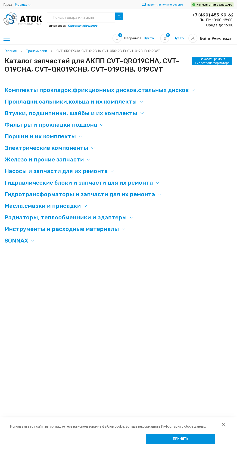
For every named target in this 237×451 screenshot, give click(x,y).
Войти (205, 39)
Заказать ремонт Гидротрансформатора (212, 61)
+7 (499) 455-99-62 (213, 15)
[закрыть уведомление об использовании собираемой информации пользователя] (223, 424)
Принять (180, 439)
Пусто (149, 38)
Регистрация (222, 39)
